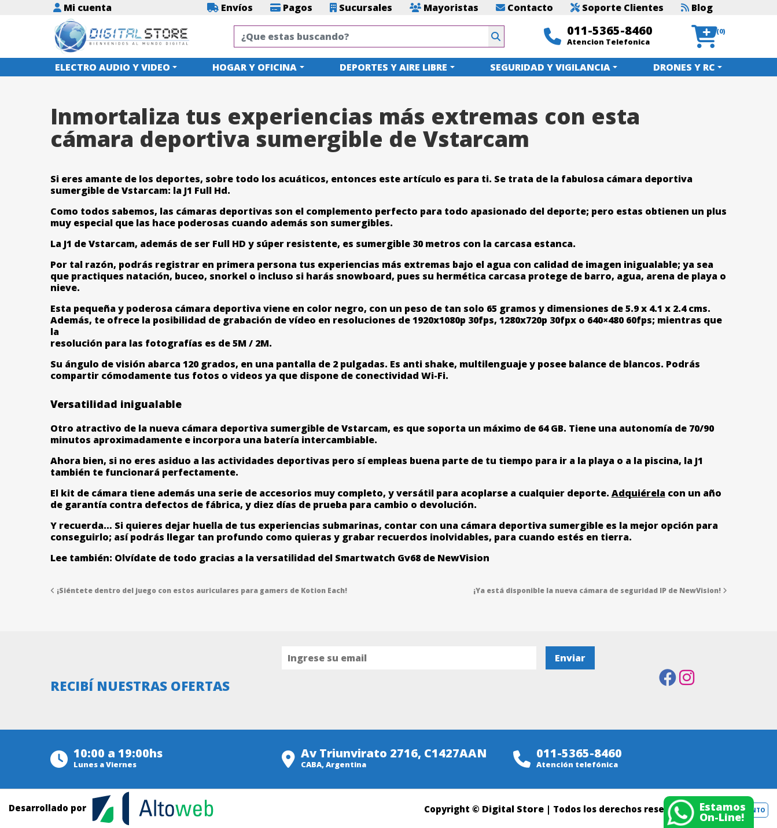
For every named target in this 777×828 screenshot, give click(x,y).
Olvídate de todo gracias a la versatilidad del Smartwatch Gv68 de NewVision (302, 557)
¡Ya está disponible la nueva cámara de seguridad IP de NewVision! (600, 590)
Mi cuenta (82, 7)
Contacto (524, 7)
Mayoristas (444, 7)
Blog (697, 7)
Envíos (230, 7)
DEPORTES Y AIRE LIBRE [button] (393, 67)
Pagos (291, 7)
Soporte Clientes (617, 7)
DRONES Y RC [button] (684, 67)
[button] (709, 37)
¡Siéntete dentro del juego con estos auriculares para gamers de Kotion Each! (198, 590)
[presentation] (370, 701)
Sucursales (361, 7)
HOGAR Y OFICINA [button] (254, 67)
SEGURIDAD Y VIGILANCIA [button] (550, 67)
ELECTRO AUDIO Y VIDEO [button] (112, 67)
